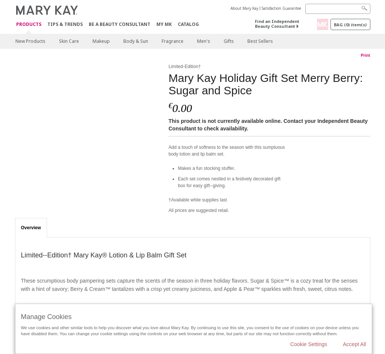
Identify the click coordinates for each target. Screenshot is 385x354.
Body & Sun (135, 41)
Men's (203, 41)
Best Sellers (260, 41)
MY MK (164, 24)
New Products (30, 41)
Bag (350, 24)
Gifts (229, 41)
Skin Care (69, 41)
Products (28, 24)
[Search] (337, 9)
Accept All (354, 344)
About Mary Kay (244, 8)
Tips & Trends (65, 24)
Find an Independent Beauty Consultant (277, 24)
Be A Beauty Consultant (119, 24)
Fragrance (172, 41)
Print (365, 55)
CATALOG (188, 24)
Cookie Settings (308, 344)
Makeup (101, 41)
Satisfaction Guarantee (281, 8)
